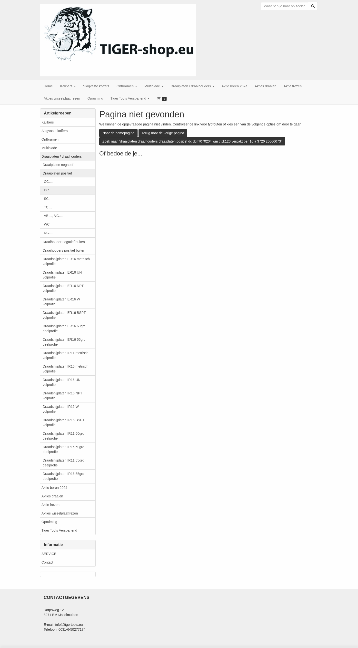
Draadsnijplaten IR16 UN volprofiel (61, 382)
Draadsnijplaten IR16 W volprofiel (61, 409)
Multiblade (49, 148)
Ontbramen (50, 139)
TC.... (48, 207)
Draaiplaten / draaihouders (61, 156)
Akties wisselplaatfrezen (59, 513)
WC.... (48, 224)
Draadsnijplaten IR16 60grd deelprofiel (63, 449)
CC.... (48, 182)
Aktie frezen (50, 505)
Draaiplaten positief (57, 173)
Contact (47, 562)
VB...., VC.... (53, 216)
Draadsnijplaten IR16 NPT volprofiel (62, 395)
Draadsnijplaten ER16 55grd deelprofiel (64, 342)
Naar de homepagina (118, 133)
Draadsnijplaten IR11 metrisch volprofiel (66, 355)
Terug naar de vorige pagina (163, 133)
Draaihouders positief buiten (64, 250)
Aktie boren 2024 (54, 488)
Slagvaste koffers (54, 131)
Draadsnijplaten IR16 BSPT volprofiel (63, 422)
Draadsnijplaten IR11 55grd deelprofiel (63, 462)
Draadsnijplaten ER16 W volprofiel (61, 301)
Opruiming (49, 522)
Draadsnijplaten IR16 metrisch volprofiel (66, 368)
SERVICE (48, 554)
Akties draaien (52, 496)
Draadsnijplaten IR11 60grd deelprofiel (63, 436)
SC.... (48, 199)
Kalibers (47, 122)
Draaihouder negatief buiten (64, 242)
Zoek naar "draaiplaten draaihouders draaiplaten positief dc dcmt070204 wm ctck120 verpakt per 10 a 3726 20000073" (192, 141)
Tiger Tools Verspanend (59, 530)
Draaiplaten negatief (58, 165)
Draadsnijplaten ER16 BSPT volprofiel (64, 315)
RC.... (48, 233)
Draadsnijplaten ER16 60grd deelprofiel (64, 328)
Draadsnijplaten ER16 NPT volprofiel (63, 288)
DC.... (48, 190)
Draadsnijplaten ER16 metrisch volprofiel (66, 261)
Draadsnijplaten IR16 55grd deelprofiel (63, 476)
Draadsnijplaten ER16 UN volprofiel (62, 274)
